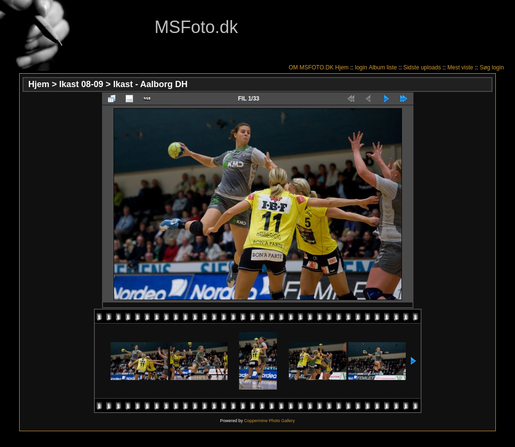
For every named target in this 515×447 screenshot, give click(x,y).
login (361, 67)
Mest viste (460, 67)
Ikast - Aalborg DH (150, 84)
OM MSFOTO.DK (310, 67)
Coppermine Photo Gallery (269, 420)
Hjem (342, 67)
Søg (485, 67)
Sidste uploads (422, 67)
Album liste (383, 67)
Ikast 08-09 (81, 84)
